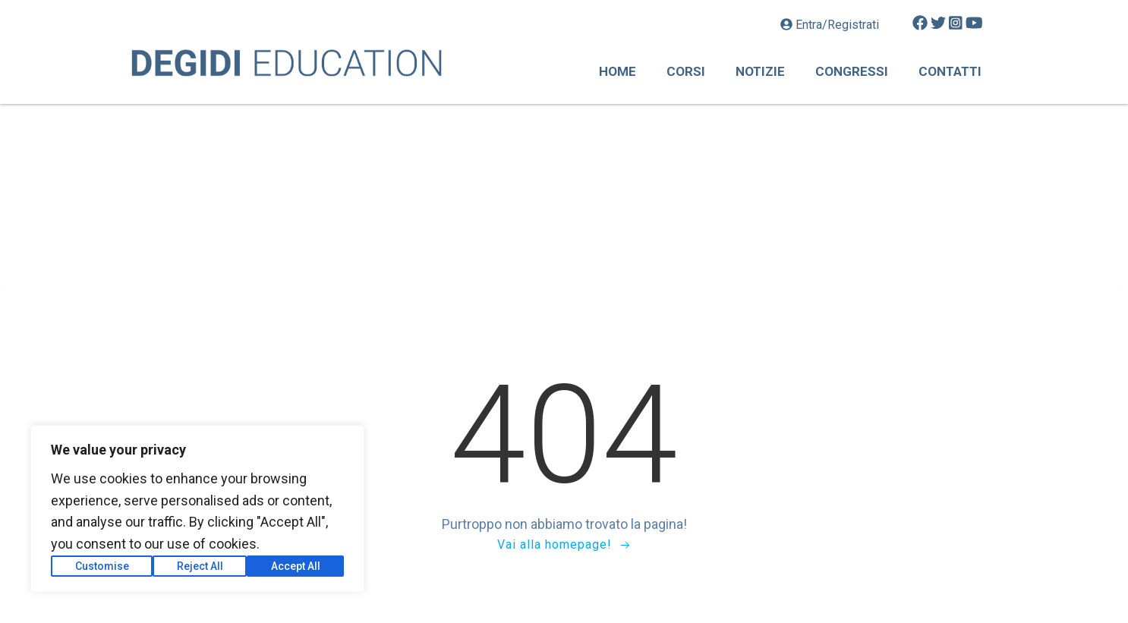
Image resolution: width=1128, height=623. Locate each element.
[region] (197, 509)
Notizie (760, 71)
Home (617, 71)
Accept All (295, 566)
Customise (102, 566)
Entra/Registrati (831, 24)
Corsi (685, 71)
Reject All (200, 566)
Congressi (851, 71)
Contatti (949, 71)
